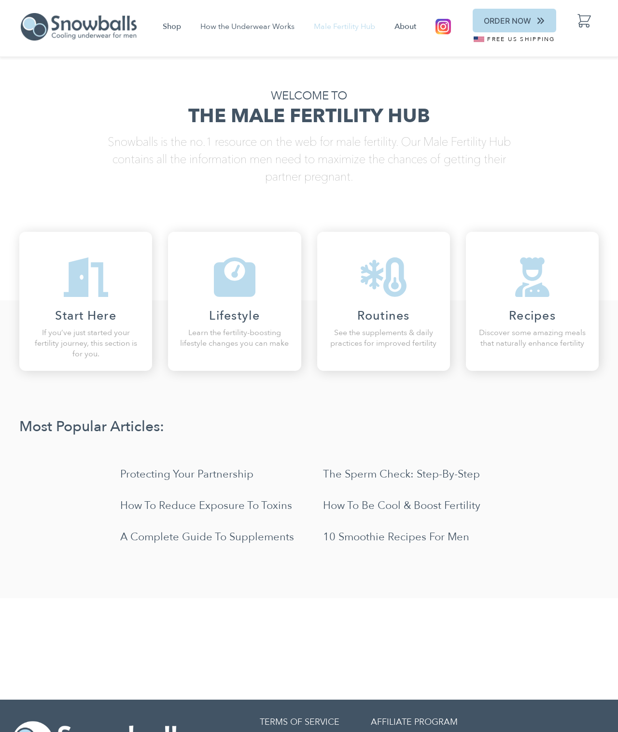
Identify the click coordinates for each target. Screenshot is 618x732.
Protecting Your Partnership (186, 474)
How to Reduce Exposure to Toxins (206, 505)
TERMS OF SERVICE (299, 722)
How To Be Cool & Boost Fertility (401, 505)
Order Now (515, 21)
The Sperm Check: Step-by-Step (401, 474)
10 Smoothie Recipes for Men (396, 537)
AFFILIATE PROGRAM (414, 722)
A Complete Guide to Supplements (207, 537)
